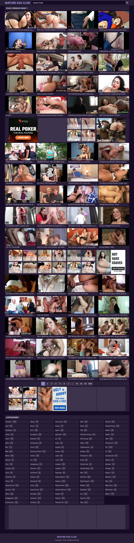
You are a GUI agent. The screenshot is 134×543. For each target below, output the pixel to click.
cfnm (9, 472)
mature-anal (61, 485)
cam (9, 464)
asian (9, 438)
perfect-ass (86, 464)
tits (109, 447)
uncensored (111, 455)
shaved (110, 421)
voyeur (110, 472)
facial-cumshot (38, 451)
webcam (110, 476)
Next (90, 384)
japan (59, 430)
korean (59, 451)
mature (60, 481)
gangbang (36, 464)
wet (108, 481)
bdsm (9, 455)
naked (59, 493)
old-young (86, 438)
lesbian (60, 464)
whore (109, 493)
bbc (8, 447)
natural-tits (61, 502)
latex (59, 455)
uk (108, 451)
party (84, 459)
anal (9, 426)
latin (59, 459)
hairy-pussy (36, 489)
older (84, 443)
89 (85, 384)
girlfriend (35, 472)
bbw (9, 451)
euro (34, 430)
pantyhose (86, 455)
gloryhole (35, 481)
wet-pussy (111, 485)
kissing (59, 447)
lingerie (60, 468)
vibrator (110, 464)
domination (11, 502)
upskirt (109, 459)
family (34, 455)
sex (84, 493)
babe (9, 443)
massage (60, 472)
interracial (61, 421)
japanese (60, 434)
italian (59, 426)
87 (77, 384)
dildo (9, 493)
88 (81, 384)
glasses (34, 476)
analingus (10, 430)
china (9, 481)
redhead (85, 489)
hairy (34, 485)
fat (33, 459)
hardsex (35, 502)
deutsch (10, 489)
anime (9, 434)
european (36, 434)
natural (60, 498)
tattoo (109, 434)
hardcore (35, 498)
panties (84, 451)
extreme (35, 438)
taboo (109, 430)
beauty (9, 459)
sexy (84, 502)
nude (84, 426)
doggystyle (11, 498)
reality (84, 485)
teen (109, 438)
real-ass (85, 476)
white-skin (111, 489)
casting (9, 468)
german (35, 468)
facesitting (36, 443)
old (83, 430)
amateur (11, 421)
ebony (34, 421)
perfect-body (86, 468)
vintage (109, 468)
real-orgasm (87, 481)
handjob (35, 493)
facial (34, 447)
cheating (10, 476)
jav (58, 438)
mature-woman (63, 489)
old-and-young (88, 434)
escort (34, 426)
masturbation (62, 476)
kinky (59, 443)
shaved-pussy (112, 426)
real (84, 472)
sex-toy (85, 498)
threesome (111, 443)
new (84, 421)
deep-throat (12, 485)
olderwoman (86, 447)
